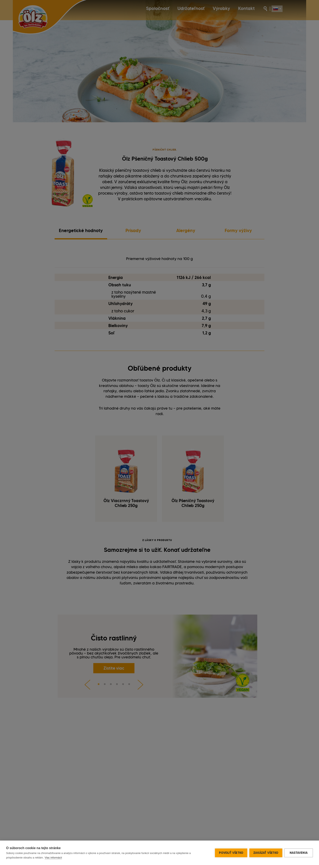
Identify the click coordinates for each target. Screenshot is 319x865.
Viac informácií (53, 857)
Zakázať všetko (265, 852)
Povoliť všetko (231, 852)
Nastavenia (299, 852)
